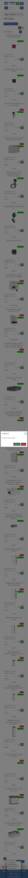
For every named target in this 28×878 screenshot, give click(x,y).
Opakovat (16, 444)
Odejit (23, 444)
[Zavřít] (25, 433)
